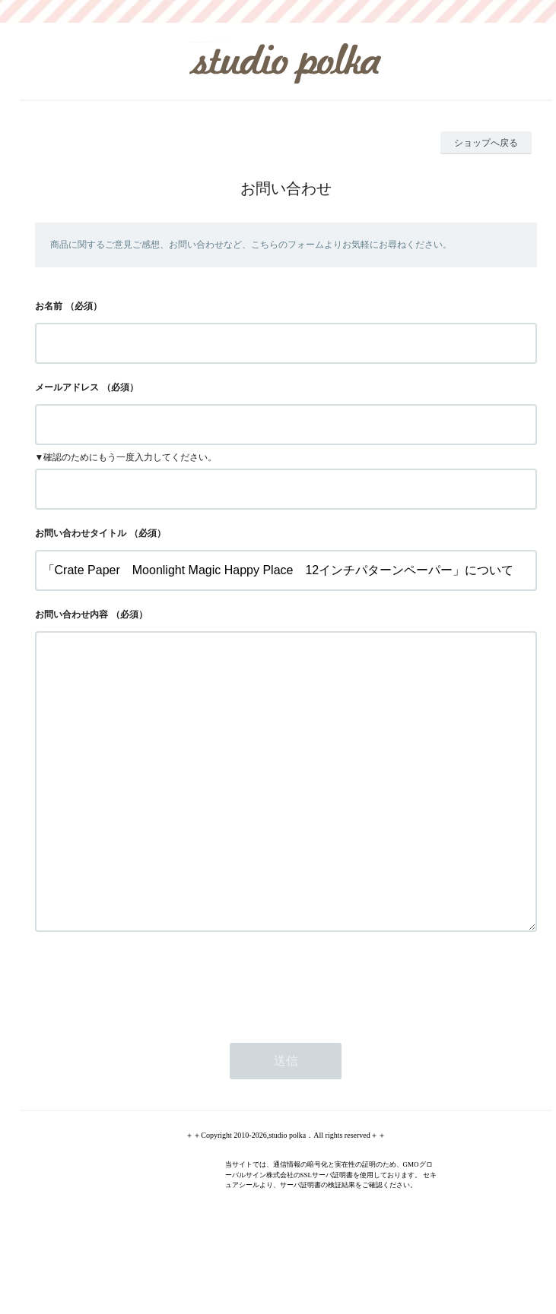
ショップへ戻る (486, 142)
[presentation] (150, 1043)
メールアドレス (67, 387)
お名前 (48, 306)
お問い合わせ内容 (71, 614)
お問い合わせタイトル (80, 533)
